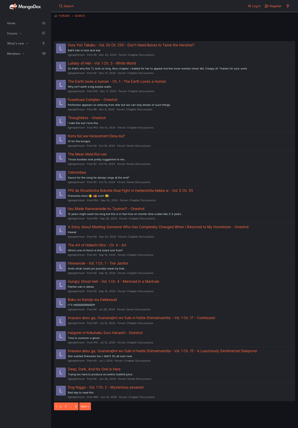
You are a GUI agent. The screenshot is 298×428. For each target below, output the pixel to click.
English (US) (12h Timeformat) (75, 419)
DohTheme (256, 422)
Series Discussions (139, 145)
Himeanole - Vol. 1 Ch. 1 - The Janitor (98, 263)
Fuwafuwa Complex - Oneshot (92, 100)
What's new (15, 43)
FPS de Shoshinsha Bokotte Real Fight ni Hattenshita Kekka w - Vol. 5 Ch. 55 (130, 191)
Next (84, 406)
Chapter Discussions (141, 54)
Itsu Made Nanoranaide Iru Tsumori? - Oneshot (106, 209)
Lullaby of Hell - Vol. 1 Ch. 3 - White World (102, 63)
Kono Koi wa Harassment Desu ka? (96, 136)
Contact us (107, 419)
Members (13, 53)
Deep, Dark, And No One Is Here (94, 369)
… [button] (71, 406)
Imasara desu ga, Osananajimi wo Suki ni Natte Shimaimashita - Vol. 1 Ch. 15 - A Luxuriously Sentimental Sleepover (162, 351)
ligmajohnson (76, 54)
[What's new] (287, 6)
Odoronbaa (77, 172)
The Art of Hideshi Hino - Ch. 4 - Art (97, 245)
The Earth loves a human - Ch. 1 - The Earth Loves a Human (117, 81)
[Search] (66, 6)
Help (171, 419)
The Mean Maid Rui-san (87, 154)
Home (11, 23)
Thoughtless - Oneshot (87, 118)
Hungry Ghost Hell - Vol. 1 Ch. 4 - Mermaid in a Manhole (113, 281)
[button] (20, 33)
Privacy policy (154, 419)
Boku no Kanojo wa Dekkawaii (92, 300)
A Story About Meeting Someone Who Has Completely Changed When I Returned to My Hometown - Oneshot (158, 227)
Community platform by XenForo (261, 419)
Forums (12, 33)
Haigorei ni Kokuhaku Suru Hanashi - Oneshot (105, 333)
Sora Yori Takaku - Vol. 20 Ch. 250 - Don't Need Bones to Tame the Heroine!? (131, 45)
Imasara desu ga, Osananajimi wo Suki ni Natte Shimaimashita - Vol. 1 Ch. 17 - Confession (141, 318)
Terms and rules (130, 419)
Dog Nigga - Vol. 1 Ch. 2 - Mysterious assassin (106, 387)
